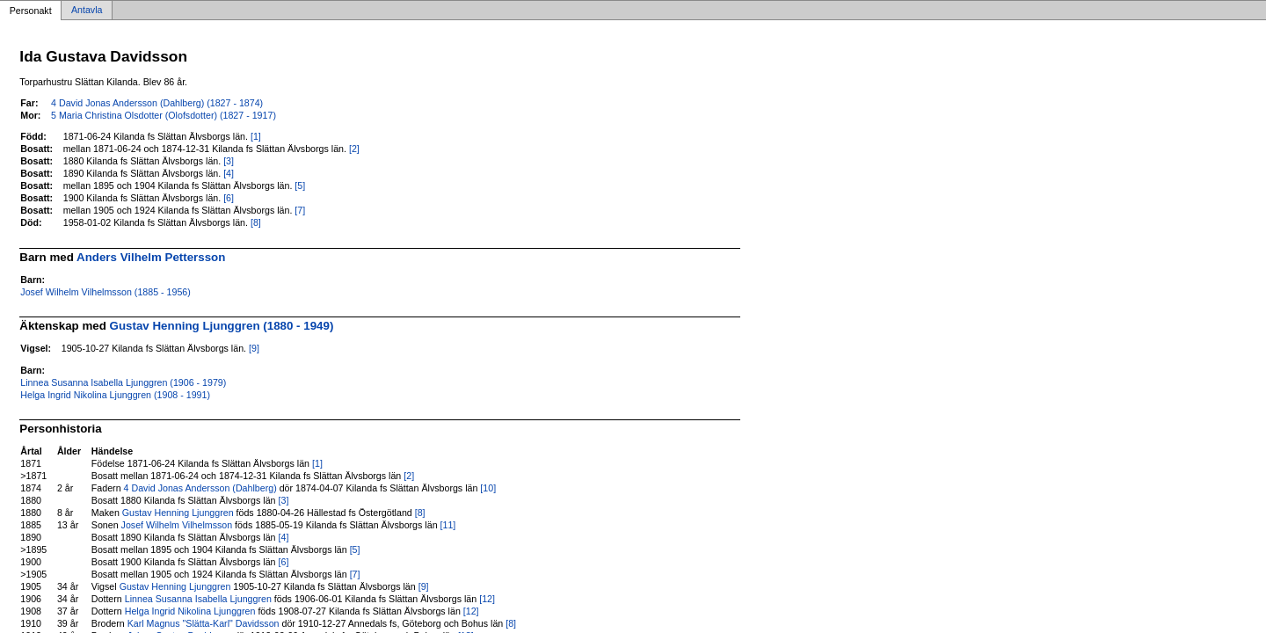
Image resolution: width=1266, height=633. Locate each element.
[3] (228, 161)
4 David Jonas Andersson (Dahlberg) (200, 488)
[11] (448, 525)
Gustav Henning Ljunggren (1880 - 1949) (222, 325)
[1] (256, 136)
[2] (354, 148)
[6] (228, 198)
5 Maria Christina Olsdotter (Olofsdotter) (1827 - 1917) (163, 115)
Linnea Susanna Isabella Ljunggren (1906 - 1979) (123, 382)
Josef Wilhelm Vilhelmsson (177, 525)
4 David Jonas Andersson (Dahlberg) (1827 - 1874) (157, 103)
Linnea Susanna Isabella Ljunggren (198, 598)
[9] (254, 348)
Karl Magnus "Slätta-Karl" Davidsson (203, 623)
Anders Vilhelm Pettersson (150, 257)
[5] (300, 185)
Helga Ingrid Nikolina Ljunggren (190, 611)
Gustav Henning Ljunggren (178, 512)
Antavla (87, 10)
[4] (228, 173)
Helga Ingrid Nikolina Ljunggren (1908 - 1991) (115, 394)
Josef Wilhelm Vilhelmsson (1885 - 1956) (105, 292)
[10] (488, 488)
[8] (256, 222)
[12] (487, 598)
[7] (300, 210)
